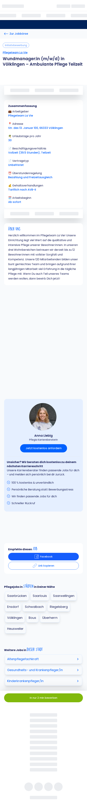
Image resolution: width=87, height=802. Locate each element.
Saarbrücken (17, 596)
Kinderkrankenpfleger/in (43, 681)
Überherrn (49, 618)
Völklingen (15, 618)
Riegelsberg (59, 607)
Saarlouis (40, 596)
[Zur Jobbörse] (16, 34)
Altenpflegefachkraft (43, 659)
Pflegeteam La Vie (15, 52)
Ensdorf (13, 607)
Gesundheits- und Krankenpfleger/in (43, 670)
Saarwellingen (63, 596)
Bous (32, 618)
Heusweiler (15, 629)
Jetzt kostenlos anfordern (44, 448)
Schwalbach (34, 607)
